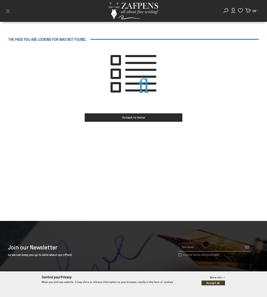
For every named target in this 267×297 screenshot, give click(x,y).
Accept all (213, 283)
